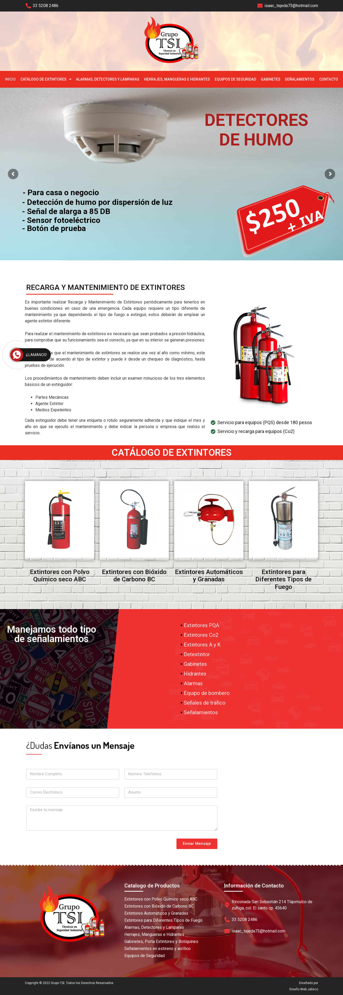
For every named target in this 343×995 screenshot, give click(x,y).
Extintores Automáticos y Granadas (209, 575)
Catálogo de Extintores (45, 79)
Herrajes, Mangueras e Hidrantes (177, 79)
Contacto (328, 79)
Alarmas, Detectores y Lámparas (107, 79)
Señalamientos (299, 79)
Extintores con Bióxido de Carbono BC (134, 575)
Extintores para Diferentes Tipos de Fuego (283, 579)
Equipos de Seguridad (235, 79)
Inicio (10, 79)
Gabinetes (270, 79)
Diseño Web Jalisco (303, 989)
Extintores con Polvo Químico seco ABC (60, 575)
